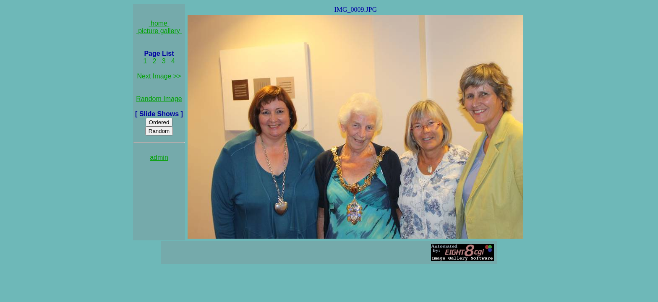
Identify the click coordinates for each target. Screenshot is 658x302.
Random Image (159, 98)
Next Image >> (159, 76)
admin (159, 157)
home (159, 23)
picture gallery (159, 30)
